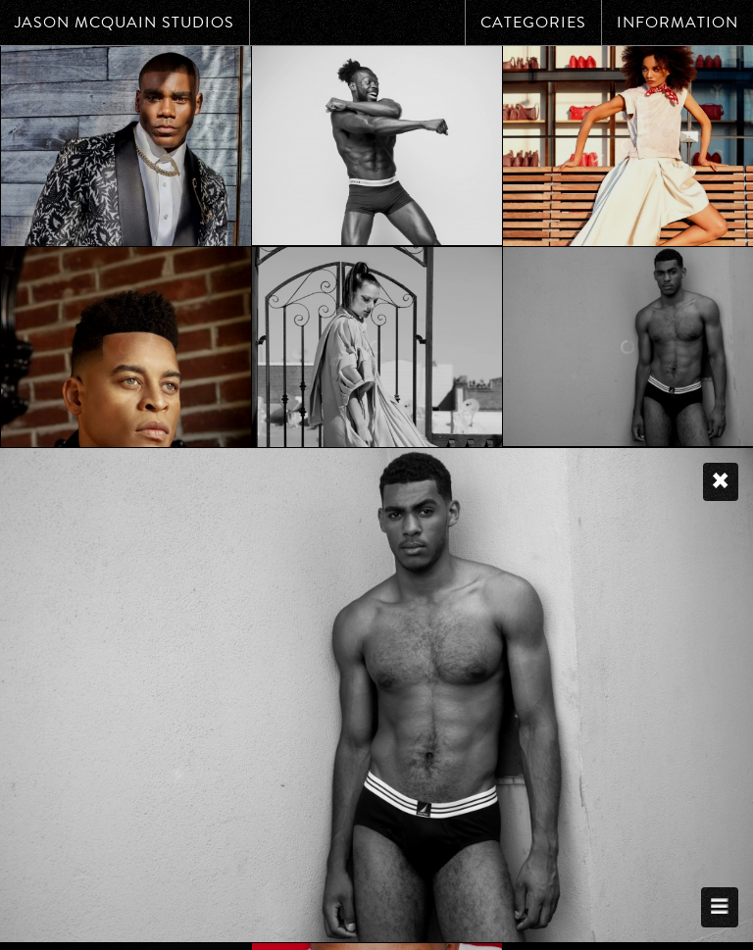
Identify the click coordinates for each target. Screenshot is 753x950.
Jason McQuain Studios (124, 22)
